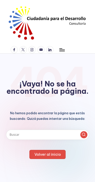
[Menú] (61, 49)
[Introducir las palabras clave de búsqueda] (47, 135)
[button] (83, 134)
